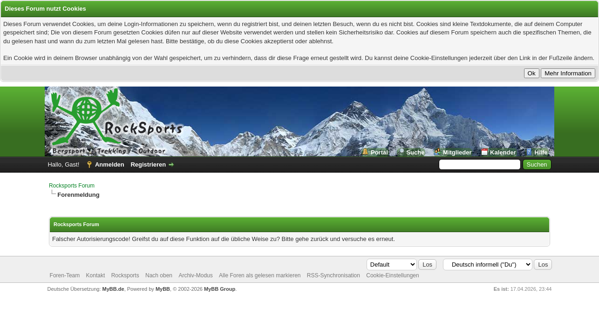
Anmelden (109, 164)
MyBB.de (113, 289)
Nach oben (158, 275)
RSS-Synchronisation (333, 275)
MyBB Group (219, 289)
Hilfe (540, 152)
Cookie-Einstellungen (392, 275)
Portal (379, 152)
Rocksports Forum (72, 185)
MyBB (163, 289)
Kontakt (95, 275)
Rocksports (125, 275)
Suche (415, 152)
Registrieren (148, 164)
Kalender (503, 152)
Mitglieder (457, 152)
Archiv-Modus (195, 275)
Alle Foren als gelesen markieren (259, 275)
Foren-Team (65, 275)
